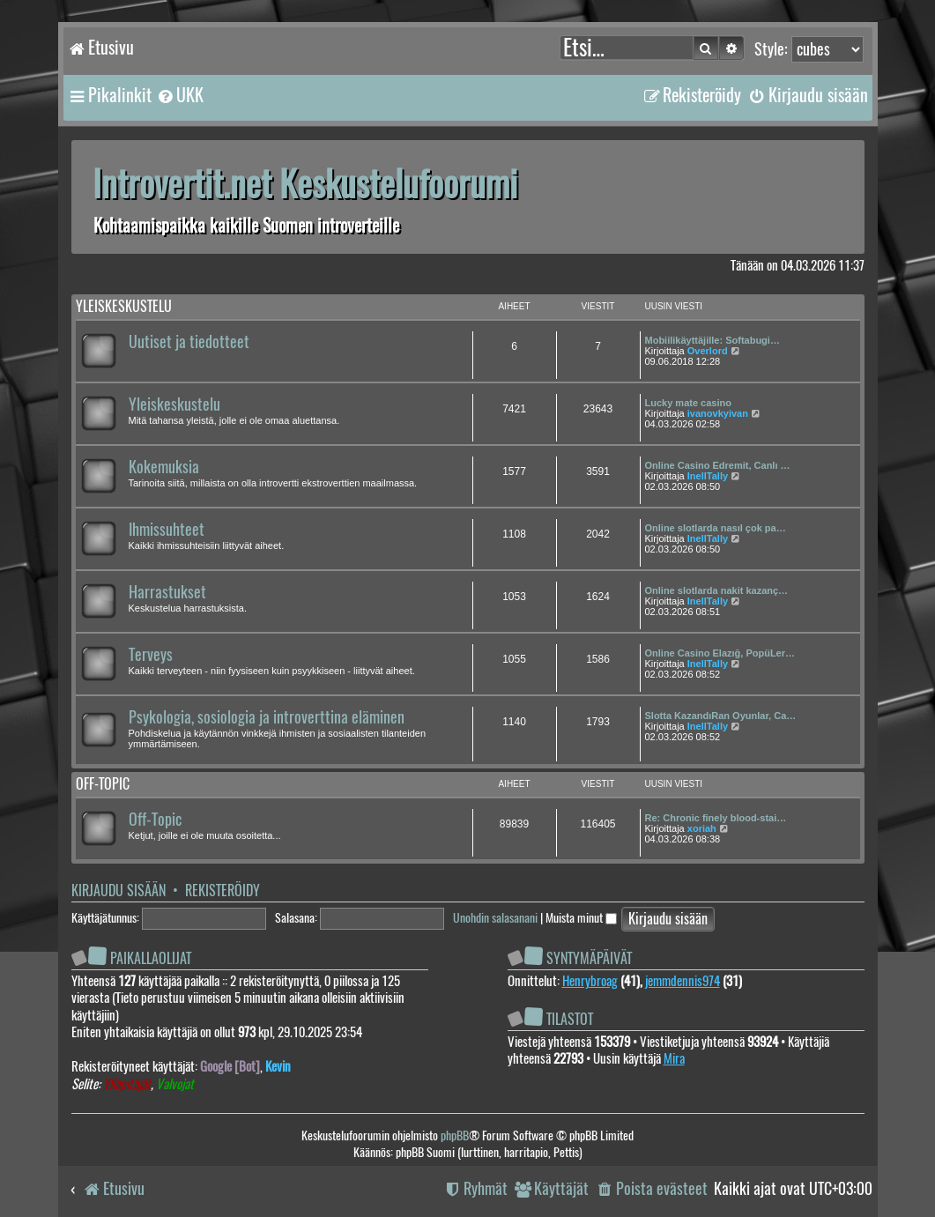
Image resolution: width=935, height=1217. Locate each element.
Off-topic (103, 784)
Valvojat (175, 1084)
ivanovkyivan (717, 413)
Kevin (278, 1066)
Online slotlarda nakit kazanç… (717, 590)
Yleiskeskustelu (124, 306)
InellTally (707, 476)
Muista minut (581, 917)
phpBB (455, 1135)
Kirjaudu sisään (118, 890)
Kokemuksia (164, 467)
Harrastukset (167, 592)
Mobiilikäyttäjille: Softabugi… (712, 340)
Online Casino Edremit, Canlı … (717, 465)
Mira (674, 1058)
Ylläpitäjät (127, 1084)
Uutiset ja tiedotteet (189, 341)
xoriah (701, 828)
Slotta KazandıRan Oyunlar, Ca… (721, 715)
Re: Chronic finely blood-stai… (716, 818)
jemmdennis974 (682, 981)
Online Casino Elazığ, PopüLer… (720, 653)
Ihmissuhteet (166, 529)
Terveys (151, 654)
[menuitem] (180, 95)
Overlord (707, 350)
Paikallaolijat (150, 958)
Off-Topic (155, 819)
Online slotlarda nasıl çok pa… (715, 528)
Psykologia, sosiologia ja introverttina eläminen (266, 717)
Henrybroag (590, 981)
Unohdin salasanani (495, 917)
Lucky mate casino (688, 402)
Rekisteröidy (222, 890)
